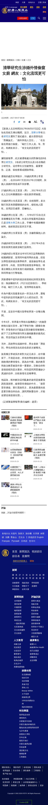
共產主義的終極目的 (27, 724)
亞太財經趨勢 (19, 630)
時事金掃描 (35, 607)
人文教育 (18, 640)
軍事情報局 (35, 620)
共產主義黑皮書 (25, 744)
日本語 (24, 541)
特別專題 (23, 710)
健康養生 (34, 640)
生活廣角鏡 (26, 674)
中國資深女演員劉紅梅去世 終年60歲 (16, 437)
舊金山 (14, 537)
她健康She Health (37, 647)
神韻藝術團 (17, 779)
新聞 (14, 570)
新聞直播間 (23, 18)
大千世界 (25, 694)
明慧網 (5, 785)
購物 (32, 561)
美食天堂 (25, 684)
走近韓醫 (33, 660)
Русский (15, 541)
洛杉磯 (28, 533)
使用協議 (6, 770)
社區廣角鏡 (18, 627)
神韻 (17, 2)
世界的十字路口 (37, 627)
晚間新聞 (17, 610)
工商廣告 (22, 757)
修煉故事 (22, 754)
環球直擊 (17, 604)
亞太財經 (17, 633)
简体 (44, 2)
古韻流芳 (17, 651)
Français (6, 541)
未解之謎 (17, 644)
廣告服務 (26, 770)
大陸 (18, 60)
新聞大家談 (35, 601)
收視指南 (27, 767)
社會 (23, 60)
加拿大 (21, 533)
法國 (7, 537)
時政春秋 (34, 610)
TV (33, 18)
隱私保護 (37, 767)
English (40, 537)
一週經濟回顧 (19, 623)
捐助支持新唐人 (20, 561)
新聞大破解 (35, 617)
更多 (42, 785)
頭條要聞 (15, 583)
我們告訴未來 (24, 715)
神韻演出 (15, 589)
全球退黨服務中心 (30, 782)
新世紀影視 (32, 785)
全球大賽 (25, 589)
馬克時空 (34, 630)
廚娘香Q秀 (26, 697)
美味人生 (25, 687)
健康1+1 (33, 644)
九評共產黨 (23, 731)
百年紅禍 (22, 737)
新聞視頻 (18, 597)
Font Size (35, 121)
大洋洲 (36, 533)
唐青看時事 (35, 623)
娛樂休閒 (26, 670)
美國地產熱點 (19, 667)
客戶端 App (7, 774)
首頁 (3, 60)
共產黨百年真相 (25, 721)
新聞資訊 (10, 60)
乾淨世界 (6, 782)
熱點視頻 (25, 583)
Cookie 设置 (24, 802)
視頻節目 (37, 551)
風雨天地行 (23, 741)
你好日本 (25, 678)
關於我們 (17, 767)
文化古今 (17, 664)
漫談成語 (17, 657)
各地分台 (31, 2)
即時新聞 (35, 583)
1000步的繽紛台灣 (28, 702)
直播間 (26, 556)
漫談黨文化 (23, 750)
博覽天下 (25, 586)
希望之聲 (16, 782)
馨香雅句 (17, 654)
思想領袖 (34, 614)
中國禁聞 (17, 607)
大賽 (23, 2)
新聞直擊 (17, 614)
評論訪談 (35, 597)
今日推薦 (15, 586)
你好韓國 (25, 681)
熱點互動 (34, 604)
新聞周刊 (17, 617)
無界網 (22, 785)
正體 (39, 2)
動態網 (14, 785)
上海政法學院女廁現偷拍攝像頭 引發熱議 (39, 437)
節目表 (16, 556)
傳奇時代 (22, 718)
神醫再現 (33, 657)
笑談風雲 (17, 647)
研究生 (7, 136)
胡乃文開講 (34, 651)
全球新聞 (17, 601)
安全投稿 (16, 770)
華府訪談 (17, 620)
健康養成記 (34, 654)
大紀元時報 (29, 779)
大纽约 (14, 533)
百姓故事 (22, 747)
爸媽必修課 (18, 660)
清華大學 (35, 132)
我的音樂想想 (27, 707)
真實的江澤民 (24, 734)
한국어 (32, 541)
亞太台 (22, 537)
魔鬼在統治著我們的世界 (29, 728)
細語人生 (34, 636)
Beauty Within (27, 691)
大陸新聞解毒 (36, 633)
